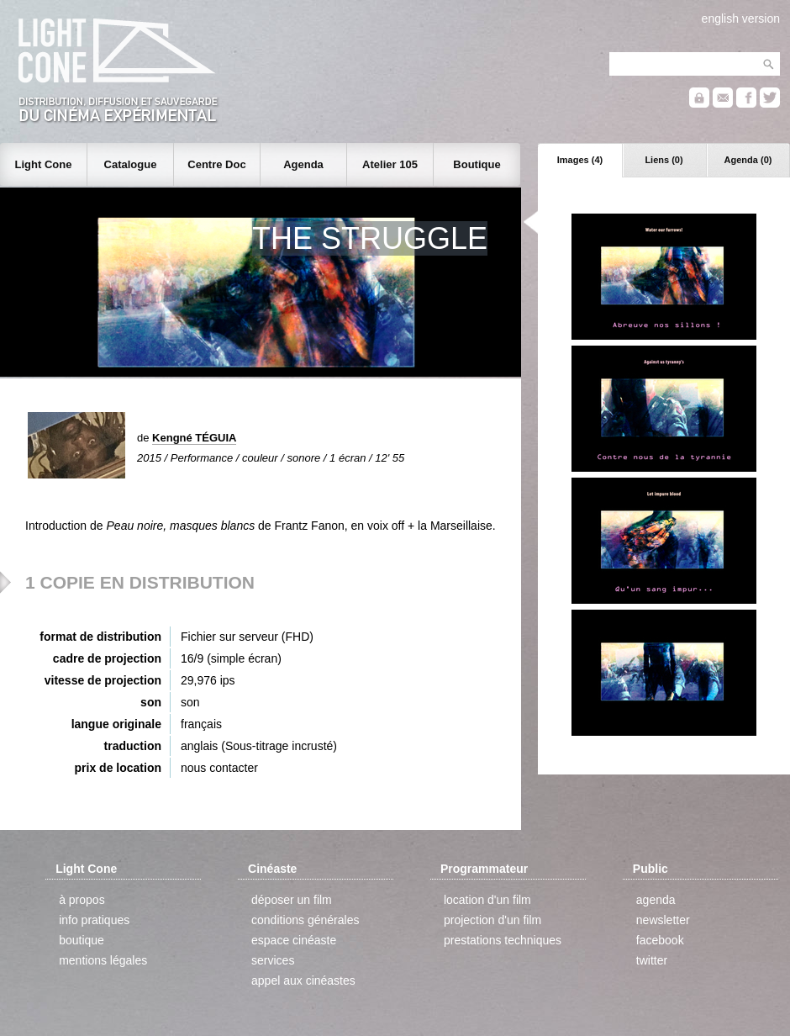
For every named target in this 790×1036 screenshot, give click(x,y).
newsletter (663, 920)
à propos (81, 899)
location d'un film (487, 899)
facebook (660, 940)
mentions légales (103, 960)
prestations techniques (502, 940)
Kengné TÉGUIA (194, 437)
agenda (656, 899)
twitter (651, 960)
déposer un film (291, 899)
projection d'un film (492, 920)
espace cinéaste (293, 940)
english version (741, 18)
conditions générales (305, 920)
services (272, 960)
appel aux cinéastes (303, 980)
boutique (81, 940)
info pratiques (94, 920)
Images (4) (580, 160)
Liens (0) (663, 160)
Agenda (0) (748, 160)
